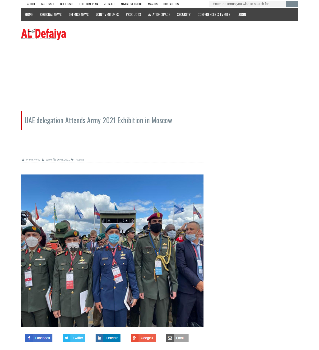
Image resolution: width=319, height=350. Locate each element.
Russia (77, 159)
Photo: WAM (31, 159)
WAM (47, 159)
